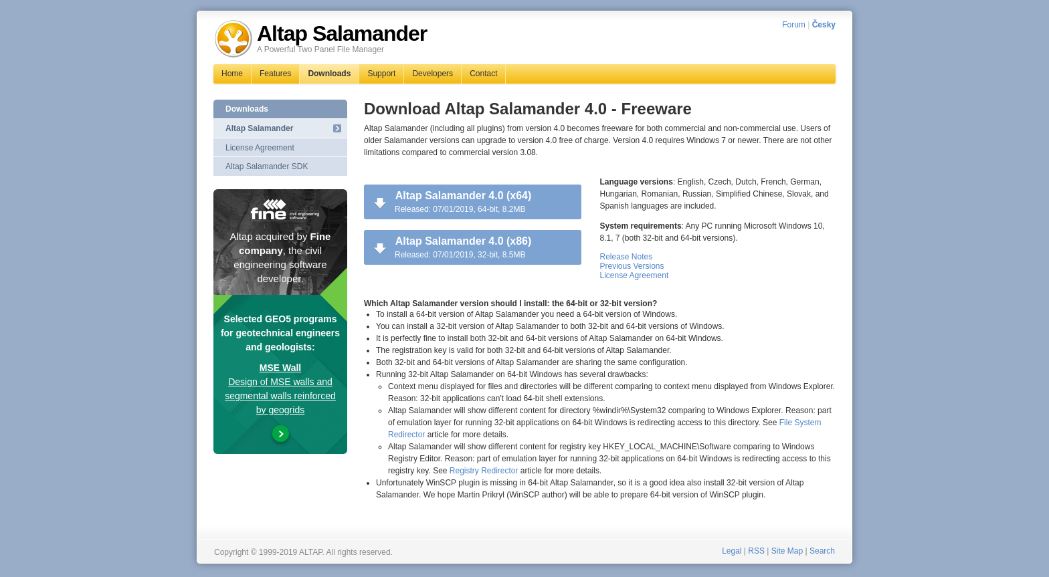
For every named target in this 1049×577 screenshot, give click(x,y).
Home (232, 73)
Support (381, 73)
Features (275, 73)
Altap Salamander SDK (266, 166)
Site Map (787, 551)
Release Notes (626, 256)
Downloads (329, 73)
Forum (793, 24)
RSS (756, 551)
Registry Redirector (484, 470)
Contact (483, 73)
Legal (731, 551)
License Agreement (634, 275)
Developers (432, 73)
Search (822, 551)
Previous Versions (632, 266)
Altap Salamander (259, 128)
